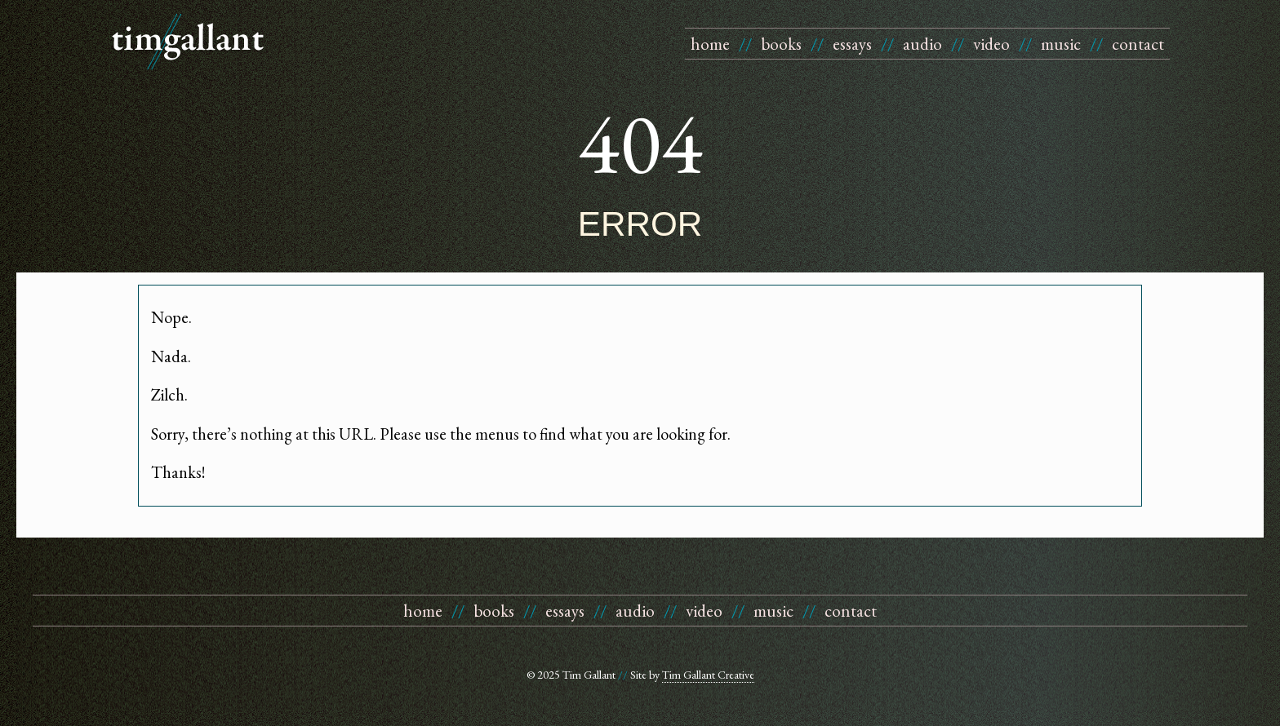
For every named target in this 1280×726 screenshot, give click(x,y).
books (781, 44)
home (710, 44)
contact (1138, 44)
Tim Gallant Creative (708, 674)
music (1061, 44)
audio (922, 44)
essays (852, 44)
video (991, 44)
